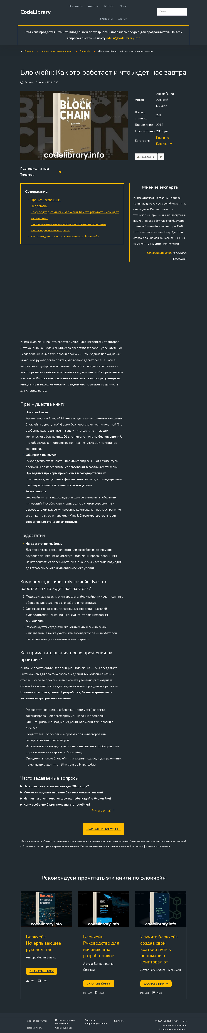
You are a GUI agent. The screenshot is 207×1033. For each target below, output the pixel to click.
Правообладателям (36, 1020)
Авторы (93, 6)
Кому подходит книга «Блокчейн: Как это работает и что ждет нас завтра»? (75, 215)
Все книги (76, 6)
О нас (123, 6)
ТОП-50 (109, 6)
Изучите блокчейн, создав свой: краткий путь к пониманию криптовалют (159, 949)
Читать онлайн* (103, 811)
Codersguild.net (63, 1027)
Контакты (119, 1020)
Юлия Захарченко (159, 253)
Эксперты (106, 19)
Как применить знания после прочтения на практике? (68, 224)
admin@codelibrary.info (123, 38)
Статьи (122, 19)
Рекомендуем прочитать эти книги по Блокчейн (65, 236)
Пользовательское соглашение (65, 1022)
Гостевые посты (34, 1027)
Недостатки (39, 206)
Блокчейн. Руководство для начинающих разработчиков (101, 946)
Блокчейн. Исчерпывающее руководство (43, 943)
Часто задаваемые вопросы (50, 230)
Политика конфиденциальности (96, 1022)
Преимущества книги (46, 200)
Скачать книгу (41, 971)
